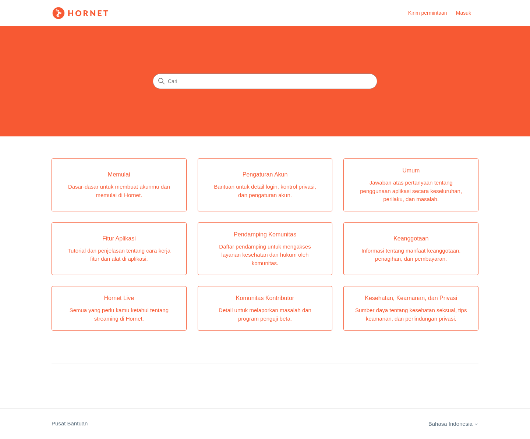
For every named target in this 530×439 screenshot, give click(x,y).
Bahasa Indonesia (453, 424)
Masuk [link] (463, 13)
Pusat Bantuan (70, 423)
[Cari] (265, 81)
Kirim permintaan (427, 13)
